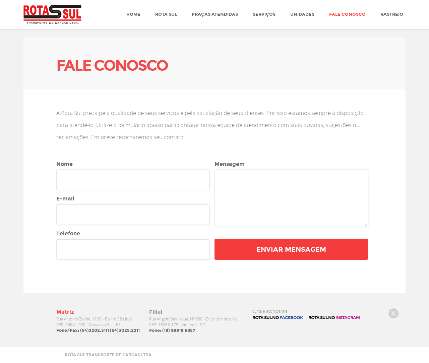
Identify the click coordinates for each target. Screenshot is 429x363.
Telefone (68, 233)
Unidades (302, 14)
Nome (64, 164)
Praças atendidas (215, 14)
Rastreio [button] (391, 14)
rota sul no (334, 317)
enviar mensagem (291, 249)
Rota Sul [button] (166, 14)
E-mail (65, 198)
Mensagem (229, 164)
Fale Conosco (347, 14)
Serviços (264, 14)
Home (133, 14)
